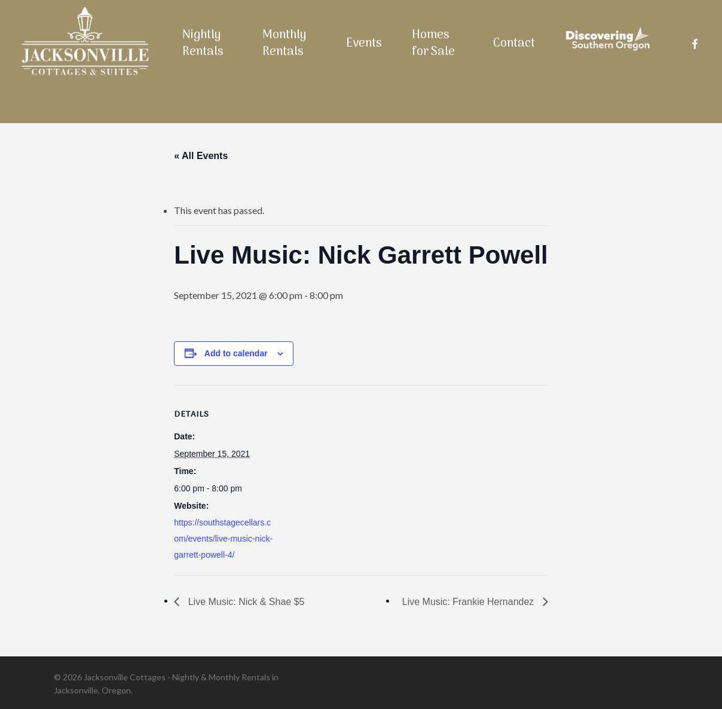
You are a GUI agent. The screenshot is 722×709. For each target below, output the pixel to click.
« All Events (201, 156)
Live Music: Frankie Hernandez (469, 602)
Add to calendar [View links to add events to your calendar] (236, 353)
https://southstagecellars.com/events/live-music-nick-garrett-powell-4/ (223, 539)
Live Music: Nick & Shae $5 (244, 602)
